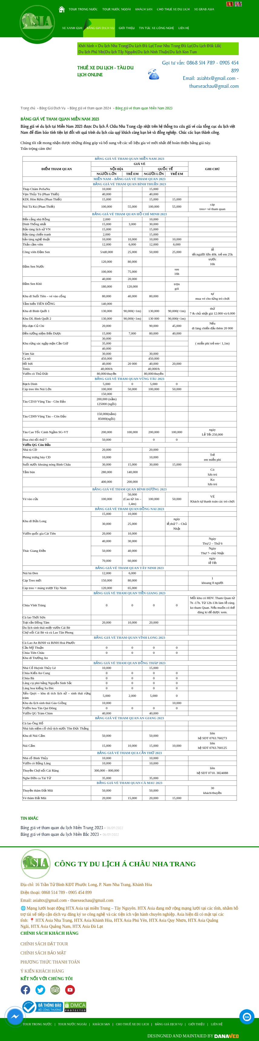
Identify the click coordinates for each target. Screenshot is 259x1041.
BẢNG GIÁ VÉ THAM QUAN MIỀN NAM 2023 (129, 158)
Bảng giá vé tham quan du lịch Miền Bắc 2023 (60, 834)
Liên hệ (183, 28)
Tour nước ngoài (116, 9)
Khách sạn (143, 9)
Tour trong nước (83, 9)
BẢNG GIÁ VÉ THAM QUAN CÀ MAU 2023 (129, 783)
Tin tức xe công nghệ (156, 28)
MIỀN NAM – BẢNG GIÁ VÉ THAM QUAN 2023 (130, 179)
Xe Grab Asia (204, 9)
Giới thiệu (126, 28)
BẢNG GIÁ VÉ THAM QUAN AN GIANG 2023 (129, 718)
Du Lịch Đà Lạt (141, 45)
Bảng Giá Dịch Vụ (100, 28)
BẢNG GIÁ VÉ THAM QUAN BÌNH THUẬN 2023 (129, 184)
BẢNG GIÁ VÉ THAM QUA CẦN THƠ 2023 (129, 753)
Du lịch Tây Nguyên (120, 51)
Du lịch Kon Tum (183, 51)
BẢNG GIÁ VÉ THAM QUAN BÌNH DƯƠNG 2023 (129, 489)
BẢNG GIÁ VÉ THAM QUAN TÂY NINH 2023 (129, 568)
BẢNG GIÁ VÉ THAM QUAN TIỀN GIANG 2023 (129, 593)
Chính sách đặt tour (44, 944)
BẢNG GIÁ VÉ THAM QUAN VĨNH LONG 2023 (129, 637)
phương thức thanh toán (50, 962)
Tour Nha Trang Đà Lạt (173, 45)
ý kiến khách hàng (42, 971)
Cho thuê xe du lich (173, 9)
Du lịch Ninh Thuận (153, 51)
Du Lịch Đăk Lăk (206, 45)
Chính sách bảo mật (43, 953)
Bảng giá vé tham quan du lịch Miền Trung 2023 (62, 827)
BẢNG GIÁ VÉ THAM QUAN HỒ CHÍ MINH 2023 (129, 214)
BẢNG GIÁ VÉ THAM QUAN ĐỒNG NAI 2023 (129, 509)
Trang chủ (61, 9)
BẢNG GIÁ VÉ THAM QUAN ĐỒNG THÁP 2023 (130, 663)
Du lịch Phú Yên (91, 51)
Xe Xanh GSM (72, 28)
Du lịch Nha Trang (113, 45)
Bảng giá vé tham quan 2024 (90, 107)
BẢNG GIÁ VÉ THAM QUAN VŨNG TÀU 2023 (129, 378)
